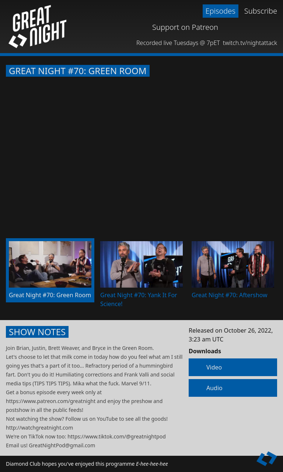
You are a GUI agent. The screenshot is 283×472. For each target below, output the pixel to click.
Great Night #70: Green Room (78, 71)
